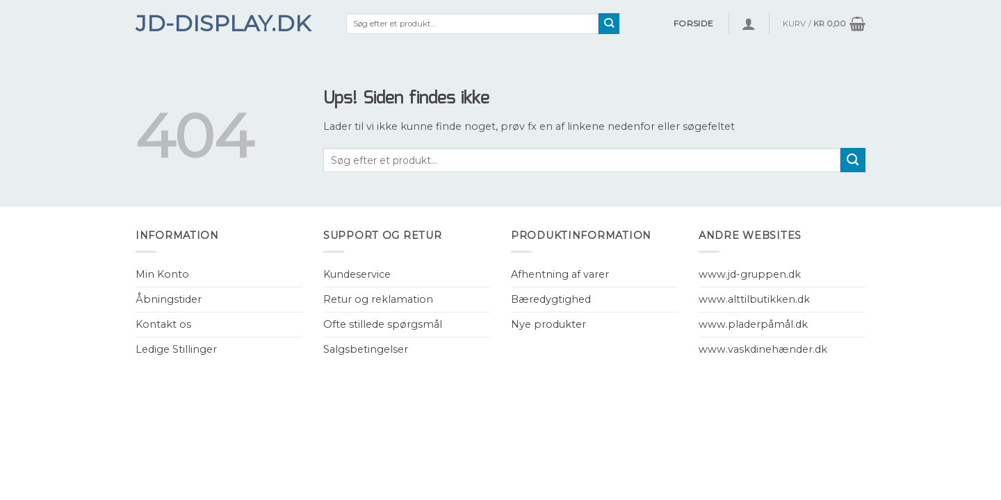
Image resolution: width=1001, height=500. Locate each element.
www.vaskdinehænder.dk (763, 349)
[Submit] (609, 23)
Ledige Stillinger (176, 349)
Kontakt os (163, 324)
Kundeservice (357, 274)
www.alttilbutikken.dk (754, 299)
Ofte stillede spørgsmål (382, 324)
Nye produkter (548, 324)
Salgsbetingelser (365, 349)
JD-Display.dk (223, 23)
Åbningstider (169, 299)
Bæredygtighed (551, 299)
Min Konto (162, 274)
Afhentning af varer (560, 274)
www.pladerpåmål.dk (753, 324)
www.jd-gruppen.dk (750, 274)
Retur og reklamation (378, 299)
